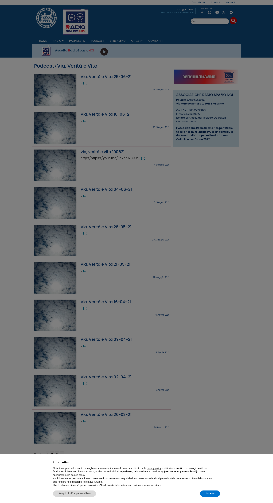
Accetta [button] (210, 493)
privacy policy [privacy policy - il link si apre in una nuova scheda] (154, 468)
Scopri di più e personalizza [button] (74, 493)
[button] (218, 462)
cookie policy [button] (78, 475)
